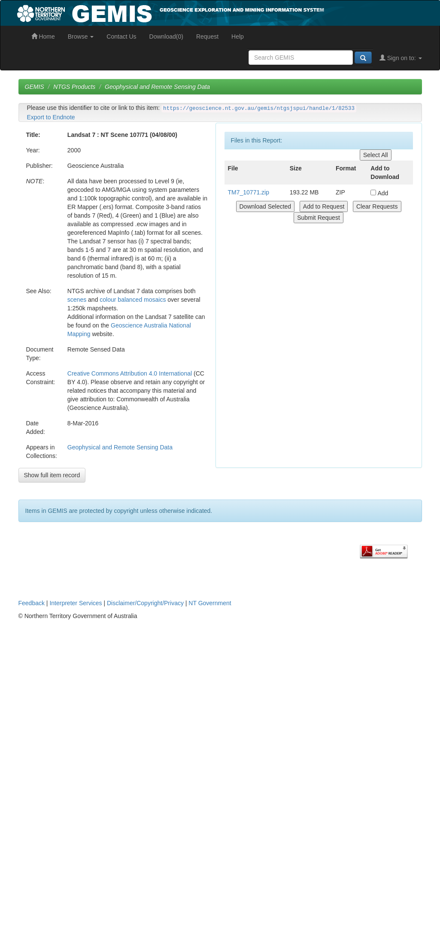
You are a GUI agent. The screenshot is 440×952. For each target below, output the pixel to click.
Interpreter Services (75, 603)
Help (237, 36)
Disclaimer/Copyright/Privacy (145, 603)
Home (43, 36)
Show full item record (52, 475)
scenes (76, 299)
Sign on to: (400, 58)
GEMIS (34, 86)
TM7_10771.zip (249, 192)
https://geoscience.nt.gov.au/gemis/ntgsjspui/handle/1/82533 (259, 109)
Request (207, 36)
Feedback (31, 603)
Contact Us (121, 36)
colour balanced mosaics (133, 299)
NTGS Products (74, 86)
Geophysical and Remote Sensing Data (157, 86)
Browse (81, 36)
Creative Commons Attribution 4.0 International (129, 373)
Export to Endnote (51, 117)
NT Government (209, 603)
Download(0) (166, 36)
